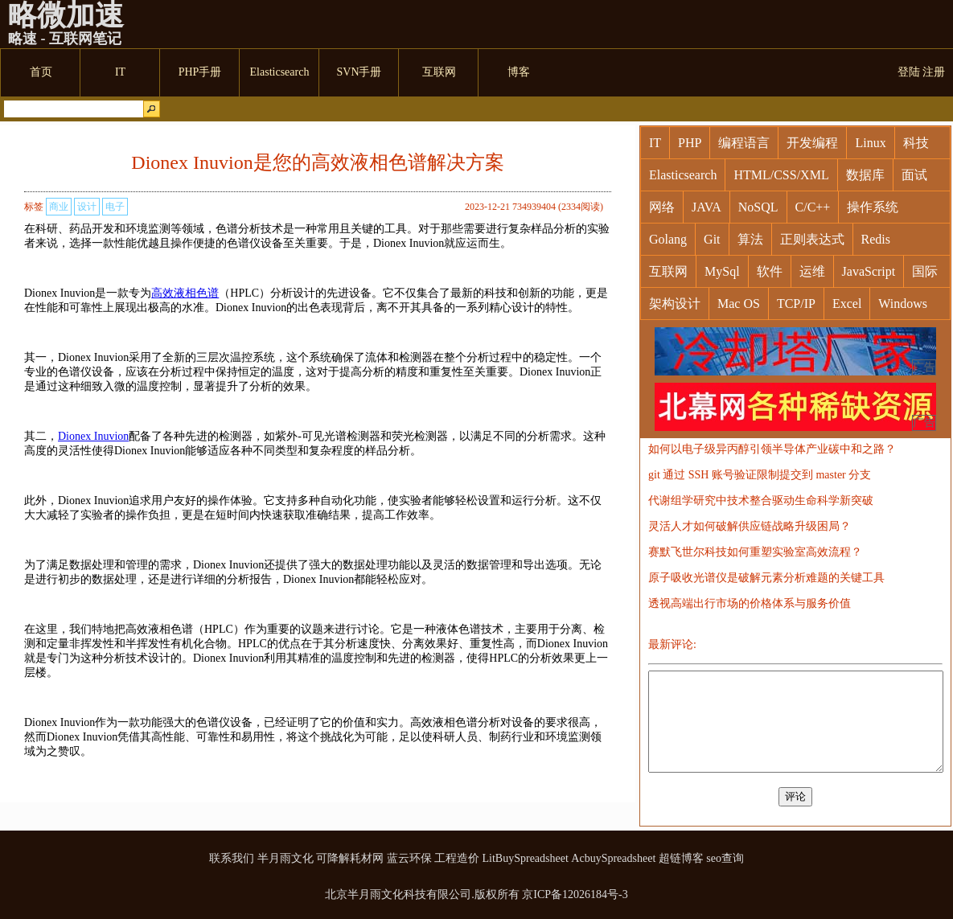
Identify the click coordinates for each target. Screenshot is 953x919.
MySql (722, 271)
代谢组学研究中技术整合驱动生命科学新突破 (760, 500)
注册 (933, 72)
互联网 (668, 271)
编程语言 (744, 143)
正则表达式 (812, 239)
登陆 (909, 72)
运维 (812, 271)
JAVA (706, 207)
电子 (115, 206)
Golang (668, 239)
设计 (87, 206)
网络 (662, 207)
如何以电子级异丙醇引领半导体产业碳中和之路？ (772, 449)
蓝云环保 (409, 858)
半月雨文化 (285, 858)
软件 (770, 271)
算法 (750, 239)
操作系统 (872, 207)
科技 (916, 143)
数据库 (865, 175)
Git (712, 239)
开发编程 (812, 143)
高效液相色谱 (185, 293)
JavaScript (869, 271)
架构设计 (674, 303)
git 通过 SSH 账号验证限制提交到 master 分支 (759, 475)
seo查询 (725, 858)
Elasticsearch (683, 175)
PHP (689, 143)
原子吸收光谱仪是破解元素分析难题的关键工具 (766, 578)
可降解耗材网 (350, 858)
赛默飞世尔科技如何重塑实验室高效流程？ (755, 552)
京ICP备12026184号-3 (574, 894)
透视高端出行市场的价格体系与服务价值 (749, 603)
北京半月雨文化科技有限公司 (398, 894)
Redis (875, 239)
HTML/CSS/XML (780, 175)
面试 (914, 175)
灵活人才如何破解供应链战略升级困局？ (749, 526)
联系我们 (231, 858)
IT (655, 143)
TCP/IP (796, 303)
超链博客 (681, 858)
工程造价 (456, 858)
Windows (902, 303)
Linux (870, 143)
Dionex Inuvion (93, 436)
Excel (846, 303)
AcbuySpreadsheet (613, 858)
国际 (925, 271)
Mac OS (738, 303)
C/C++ (813, 207)
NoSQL (758, 207)
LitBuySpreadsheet (526, 858)
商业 (58, 206)
